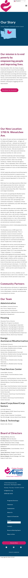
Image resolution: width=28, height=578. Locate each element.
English (17, 1)
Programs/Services (12, 500)
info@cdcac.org (8, 490)
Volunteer (10, 504)
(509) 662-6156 (8, 493)
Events (9, 520)
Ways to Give (11, 534)
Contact (9, 526)
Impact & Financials (13, 516)
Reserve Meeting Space (14, 530)
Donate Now (14, 543)
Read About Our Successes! (9, 90)
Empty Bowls (11, 522)
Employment (10, 508)
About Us (10, 512)
